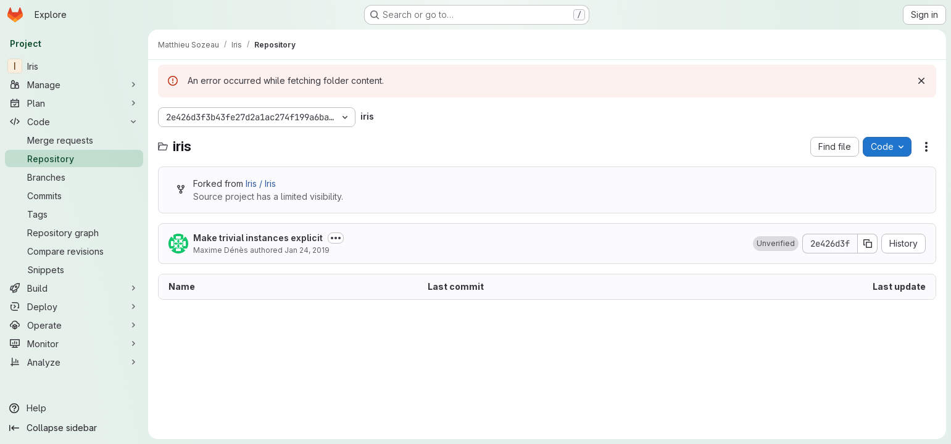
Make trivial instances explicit (258, 237)
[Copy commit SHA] (868, 243)
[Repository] (74, 158)
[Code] (74, 121)
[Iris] (74, 66)
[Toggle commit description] (336, 238)
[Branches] (74, 177)
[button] (776, 243)
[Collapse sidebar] (74, 428)
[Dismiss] (921, 80)
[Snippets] (74, 269)
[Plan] (74, 103)
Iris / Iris (261, 183)
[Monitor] (74, 343)
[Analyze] (74, 362)
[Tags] (74, 214)
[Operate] (74, 325)
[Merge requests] (74, 140)
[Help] (74, 408)
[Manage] (74, 84)
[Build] (74, 288)
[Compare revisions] (74, 251)
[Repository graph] (74, 232)
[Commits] (74, 195)
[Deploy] (74, 306)
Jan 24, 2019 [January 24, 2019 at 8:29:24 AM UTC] (307, 250)
